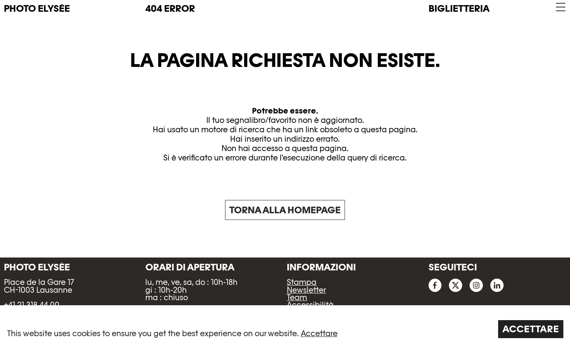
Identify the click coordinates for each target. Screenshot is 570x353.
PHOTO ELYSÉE (37, 8)
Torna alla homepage (285, 210)
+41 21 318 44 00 (31, 305)
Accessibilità (310, 305)
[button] (560, 7)
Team (297, 297)
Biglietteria (459, 8)
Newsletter (306, 290)
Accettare (319, 333)
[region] (285, 329)
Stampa (301, 282)
